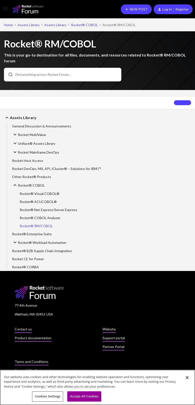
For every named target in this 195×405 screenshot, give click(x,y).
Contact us (23, 329)
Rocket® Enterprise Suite (32, 234)
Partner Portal (113, 347)
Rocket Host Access (27, 160)
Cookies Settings (47, 396)
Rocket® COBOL (84, 25)
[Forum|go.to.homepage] (27, 9)
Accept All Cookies (84, 396)
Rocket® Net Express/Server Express (48, 210)
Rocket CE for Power (28, 259)
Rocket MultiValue (29, 134)
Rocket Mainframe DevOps (35, 152)
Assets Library (29, 25)
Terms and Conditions (31, 362)
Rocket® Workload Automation (39, 242)
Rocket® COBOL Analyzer (40, 218)
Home (8, 25)
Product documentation (33, 338)
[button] (5, 10)
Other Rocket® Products (31, 177)
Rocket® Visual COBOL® (39, 193)
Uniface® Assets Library (33, 143)
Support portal (114, 338)
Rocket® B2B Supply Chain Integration (42, 251)
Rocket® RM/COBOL (36, 226)
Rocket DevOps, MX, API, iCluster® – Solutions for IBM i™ (56, 169)
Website (109, 329)
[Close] (187, 377)
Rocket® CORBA (25, 267)
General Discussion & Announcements (41, 126)
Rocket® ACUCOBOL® (38, 202)
